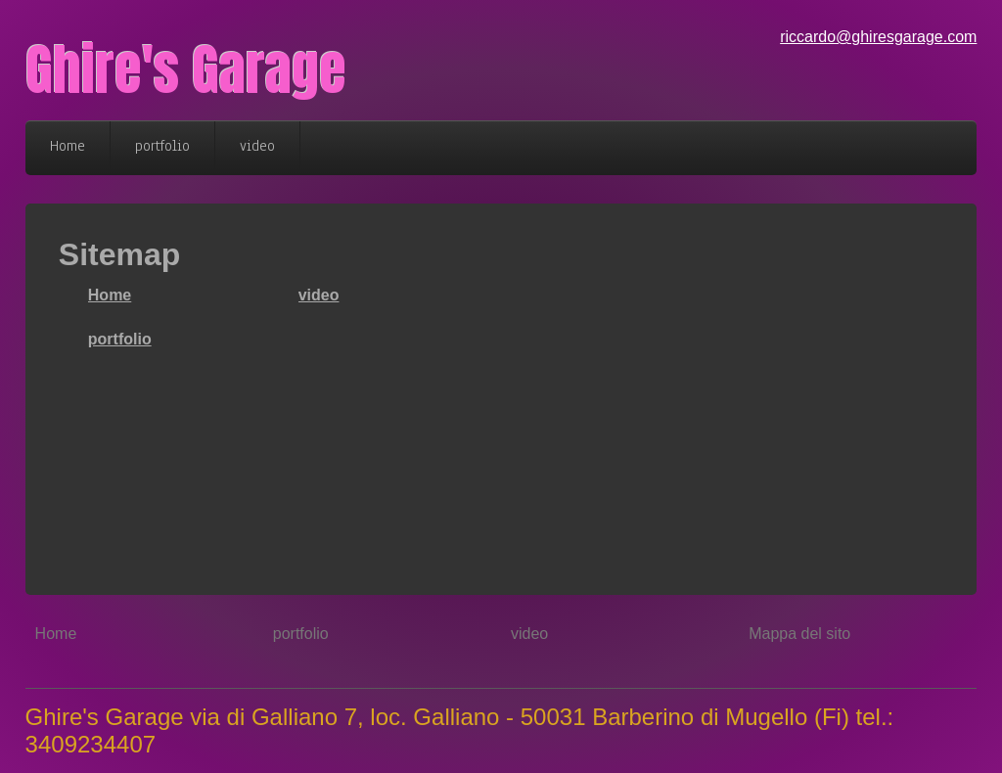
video (319, 295)
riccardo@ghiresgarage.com (878, 36)
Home (109, 295)
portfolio (120, 339)
